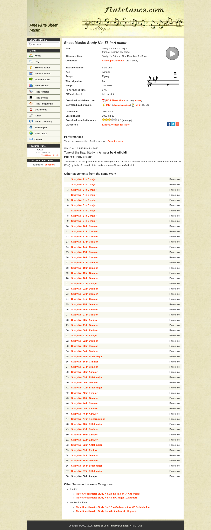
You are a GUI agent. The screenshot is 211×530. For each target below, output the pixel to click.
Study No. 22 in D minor (84, 288)
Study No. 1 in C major (83, 179)
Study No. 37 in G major (84, 367)
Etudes (106, 124)
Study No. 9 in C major (83, 221)
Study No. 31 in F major (84, 335)
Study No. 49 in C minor (84, 429)
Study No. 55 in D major (84, 460)
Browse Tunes (39, 67)
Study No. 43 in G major (84, 398)
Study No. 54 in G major (84, 455)
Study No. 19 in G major (84, 273)
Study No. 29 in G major (84, 325)
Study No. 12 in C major (84, 236)
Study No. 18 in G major (84, 268)
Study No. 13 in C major (84, 241)
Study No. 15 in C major (84, 252)
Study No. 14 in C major (84, 247)
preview (137, 100)
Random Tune (39, 79)
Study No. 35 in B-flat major (86, 356)
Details (56, 155)
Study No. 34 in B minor (84, 351)
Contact (36, 139)
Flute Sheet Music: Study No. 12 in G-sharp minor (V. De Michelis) (113, 507)
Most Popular (39, 85)
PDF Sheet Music (115, 100)
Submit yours (115, 141)
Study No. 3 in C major (83, 190)
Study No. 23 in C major (84, 294)
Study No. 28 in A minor (84, 320)
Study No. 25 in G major (84, 304)
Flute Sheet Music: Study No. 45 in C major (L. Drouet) (106, 497)
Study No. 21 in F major (84, 283)
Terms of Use (101, 525)
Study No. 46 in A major (84, 414)
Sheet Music (46, 155)
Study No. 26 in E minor (84, 309)
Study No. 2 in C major (83, 184)
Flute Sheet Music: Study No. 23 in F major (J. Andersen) (108, 493)
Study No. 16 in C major (84, 257)
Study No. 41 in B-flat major (86, 387)
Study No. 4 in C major (83, 195)
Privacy (114, 525)
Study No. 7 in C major (83, 210)
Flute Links (38, 133)
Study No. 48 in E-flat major (86, 424)
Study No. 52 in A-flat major (86, 445)
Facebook (48, 164)
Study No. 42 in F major (84, 393)
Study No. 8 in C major (83, 216)
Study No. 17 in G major (84, 262)
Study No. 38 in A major (84, 372)
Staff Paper (38, 127)
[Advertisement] (43, 231)
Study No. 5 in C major (83, 200)
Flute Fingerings (41, 103)
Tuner (35, 115)
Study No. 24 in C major (84, 299)
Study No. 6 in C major (83, 205)
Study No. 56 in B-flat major (86, 465)
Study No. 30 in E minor (84, 330)
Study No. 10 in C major (84, 226)
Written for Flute (120, 124)
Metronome (38, 109)
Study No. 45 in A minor (84, 408)
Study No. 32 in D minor (84, 341)
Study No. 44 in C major (84, 403)
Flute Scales (38, 97)
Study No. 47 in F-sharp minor (88, 419)
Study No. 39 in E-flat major (86, 377)
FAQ (34, 61)
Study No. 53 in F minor (84, 450)
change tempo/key (121, 105)
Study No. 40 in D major (84, 382)
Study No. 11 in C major (84, 231)
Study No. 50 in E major (84, 434)
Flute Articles (39, 91)
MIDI (108, 105)
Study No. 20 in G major (84, 278)
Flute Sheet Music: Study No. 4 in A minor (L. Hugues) (106, 511)
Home (35, 55)
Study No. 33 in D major (84, 346)
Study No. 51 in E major (84, 440)
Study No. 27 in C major (84, 314)
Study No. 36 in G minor (84, 361)
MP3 (138, 105)
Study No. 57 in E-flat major (86, 471)
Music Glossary (40, 121)
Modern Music (39, 73)
